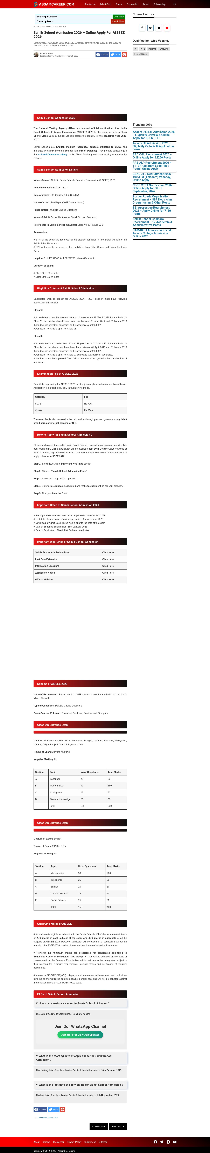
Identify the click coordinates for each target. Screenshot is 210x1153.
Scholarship (160, 4)
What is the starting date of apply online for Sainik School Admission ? (74, 1057)
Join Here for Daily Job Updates (80, 1034)
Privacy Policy (74, 1142)
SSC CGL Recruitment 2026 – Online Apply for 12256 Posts (152, 156)
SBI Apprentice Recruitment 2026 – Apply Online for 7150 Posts (152, 210)
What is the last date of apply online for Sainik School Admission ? (81, 1084)
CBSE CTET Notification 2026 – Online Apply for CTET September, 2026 (153, 188)
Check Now (118, 21)
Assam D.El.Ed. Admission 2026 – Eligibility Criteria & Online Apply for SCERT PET (154, 135)
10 (135, 49)
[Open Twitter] (162, 1142)
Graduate (164, 49)
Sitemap (103, 1142)
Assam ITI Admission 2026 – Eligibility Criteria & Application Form (153, 146)
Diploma (152, 49)
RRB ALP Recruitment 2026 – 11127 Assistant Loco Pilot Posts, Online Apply (152, 166)
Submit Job (90, 1142)
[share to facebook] (102, 54)
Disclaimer (58, 1142)
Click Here (108, 552)
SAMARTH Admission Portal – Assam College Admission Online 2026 (153, 233)
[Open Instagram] (168, 1142)
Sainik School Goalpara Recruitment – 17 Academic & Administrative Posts (152, 222)
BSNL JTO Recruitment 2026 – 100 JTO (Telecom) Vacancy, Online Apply (153, 177)
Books (119, 4)
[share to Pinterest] (124, 54)
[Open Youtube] (174, 1142)
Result (146, 4)
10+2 (142, 49)
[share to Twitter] (115, 54)
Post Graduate (140, 54)
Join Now (119, 16)
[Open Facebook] (155, 1142)
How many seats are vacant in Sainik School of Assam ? (74, 1003)
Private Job (132, 4)
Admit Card (105, 4)
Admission (90, 4)
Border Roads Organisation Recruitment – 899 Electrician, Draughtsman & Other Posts (153, 199)
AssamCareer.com (66, 1151)
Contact (46, 1142)
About (37, 1142)
